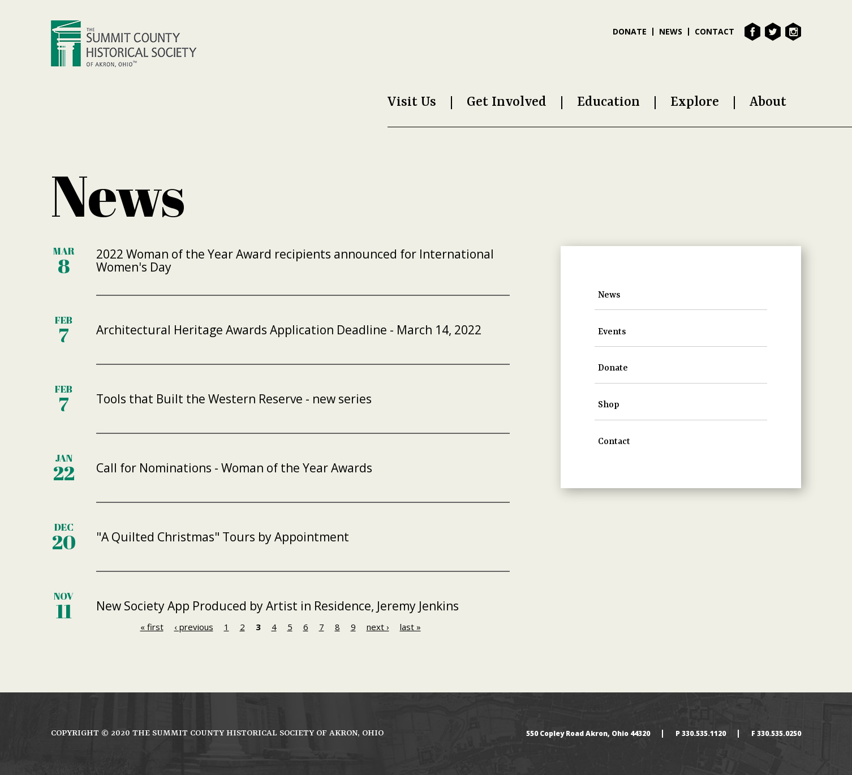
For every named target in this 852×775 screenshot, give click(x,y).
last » (410, 626)
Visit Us (412, 102)
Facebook (752, 32)
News (670, 31)
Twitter (773, 32)
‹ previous (193, 626)
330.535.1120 (704, 733)
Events (612, 332)
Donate (630, 31)
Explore (694, 102)
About (768, 102)
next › (378, 626)
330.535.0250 (779, 733)
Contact (714, 31)
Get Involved (507, 102)
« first (151, 626)
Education (608, 102)
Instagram (793, 32)
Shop (608, 405)
